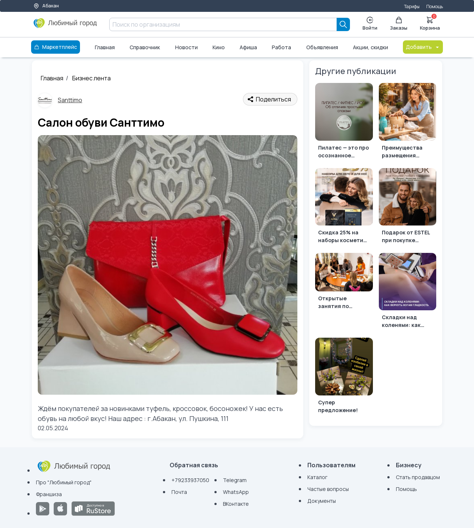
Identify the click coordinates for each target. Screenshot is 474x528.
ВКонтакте (236, 503)
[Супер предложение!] (344, 377)
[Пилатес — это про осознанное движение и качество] (344, 122)
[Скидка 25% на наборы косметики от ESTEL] (344, 207)
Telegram (235, 480)
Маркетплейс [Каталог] (55, 46)
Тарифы (412, 6)
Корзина (430, 23)
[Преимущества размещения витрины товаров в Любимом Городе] (407, 122)
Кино (219, 47)
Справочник (145, 47)
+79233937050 (190, 480)
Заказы (398, 24)
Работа (281, 47)
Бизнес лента (91, 78)
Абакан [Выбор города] (46, 6)
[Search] (343, 24)
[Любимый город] (65, 25)
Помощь (434, 6)
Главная (105, 47)
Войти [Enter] (370, 24)
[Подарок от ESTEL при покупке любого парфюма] (407, 207)
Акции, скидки (370, 47)
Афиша (248, 47)
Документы (321, 500)
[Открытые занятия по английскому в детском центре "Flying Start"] (344, 283)
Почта (179, 491)
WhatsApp (236, 491)
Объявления (322, 47)
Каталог (317, 477)
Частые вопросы (328, 488)
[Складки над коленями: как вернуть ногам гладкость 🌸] (407, 292)
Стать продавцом (418, 477)
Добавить (423, 46)
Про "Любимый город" (63, 482)
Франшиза (49, 494)
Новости (186, 47)
